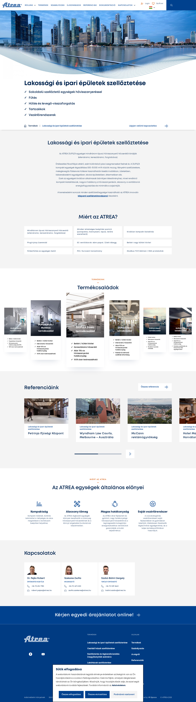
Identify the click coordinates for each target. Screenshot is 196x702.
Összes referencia (155, 387)
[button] (152, 7)
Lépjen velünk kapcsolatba (149, 126)
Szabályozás (58, 5)
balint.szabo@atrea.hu (113, 590)
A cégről (135, 654)
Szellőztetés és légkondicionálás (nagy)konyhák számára (103, 655)
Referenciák (90, 5)
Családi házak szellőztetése (101, 649)
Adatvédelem (118, 685)
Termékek (44, 6)
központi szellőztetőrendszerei (93, 196)
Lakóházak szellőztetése (99, 663)
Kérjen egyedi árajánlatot (98, 615)
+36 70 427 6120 (72, 586)
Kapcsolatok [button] (125, 5)
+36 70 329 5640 (110, 586)
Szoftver (157, 3)
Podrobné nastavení (124, 694)
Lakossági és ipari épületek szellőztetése (107, 643)
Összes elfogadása (71, 694)
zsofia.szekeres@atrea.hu (77, 590)
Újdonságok (74, 5)
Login (145, 3)
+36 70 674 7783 (35, 586)
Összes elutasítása (97, 694)
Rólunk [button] (29, 5)
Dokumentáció (107, 5)
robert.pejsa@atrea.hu (39, 590)
